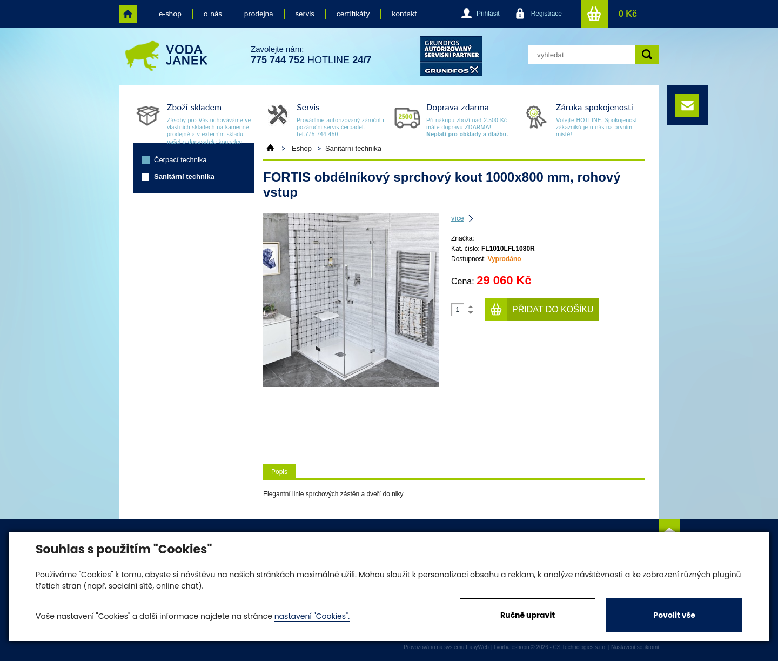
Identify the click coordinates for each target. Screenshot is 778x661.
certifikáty (353, 14)
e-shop (170, 14)
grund (451, 56)
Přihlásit (488, 13)
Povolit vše (674, 615)
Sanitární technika (184, 176)
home (128, 14)
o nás (213, 14)
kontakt (404, 14)
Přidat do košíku (553, 309)
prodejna (258, 14)
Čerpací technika (180, 160)
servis (305, 14)
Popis (279, 472)
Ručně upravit (527, 615)
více (457, 218)
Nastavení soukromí (635, 647)
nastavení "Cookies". (312, 616)
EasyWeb (477, 647)
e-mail (687, 105)
